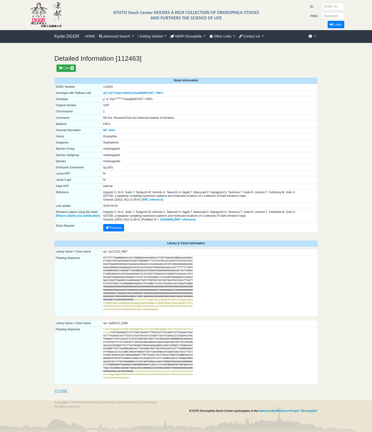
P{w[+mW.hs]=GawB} (129, 93)
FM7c (159, 93)
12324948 (166, 219)
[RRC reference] (152, 199)
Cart (66, 68)
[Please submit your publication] (78, 215)
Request (113, 228)
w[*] (111, 93)
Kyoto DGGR (66, 36)
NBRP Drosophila (186, 36)
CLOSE (61, 391)
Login (336, 24)
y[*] (105, 93)
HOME (90, 36)
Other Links (220, 36)
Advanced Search (115, 36)
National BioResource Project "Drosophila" (288, 411)
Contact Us (250, 36)
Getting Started (151, 36)
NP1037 (148, 93)
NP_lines (109, 130)
